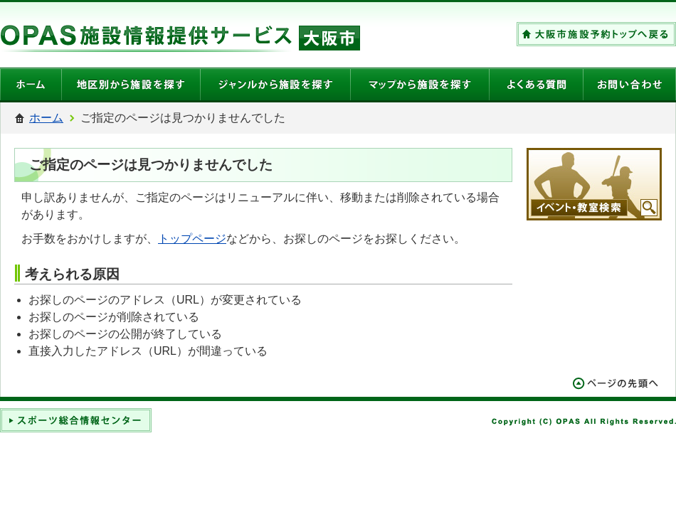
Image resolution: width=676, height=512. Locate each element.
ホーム (46, 118)
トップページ (192, 239)
